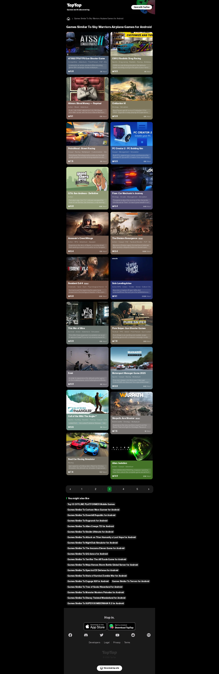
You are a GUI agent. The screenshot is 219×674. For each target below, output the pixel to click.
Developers (94, 642)
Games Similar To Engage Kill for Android (88, 581)
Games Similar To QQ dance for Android (88, 554)
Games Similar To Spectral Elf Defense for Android (93, 570)
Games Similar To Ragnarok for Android (87, 520)
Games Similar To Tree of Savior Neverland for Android (95, 587)
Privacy (116, 642)
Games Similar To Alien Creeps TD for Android (91, 526)
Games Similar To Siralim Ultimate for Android (90, 532)
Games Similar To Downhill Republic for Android (91, 515)
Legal (106, 642)
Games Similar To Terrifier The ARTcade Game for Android (97, 559)
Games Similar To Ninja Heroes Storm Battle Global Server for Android (103, 565)
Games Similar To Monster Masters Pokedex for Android (96, 592)
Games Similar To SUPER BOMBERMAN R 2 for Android (96, 603)
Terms (127, 642)
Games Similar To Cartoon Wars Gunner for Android (93, 510)
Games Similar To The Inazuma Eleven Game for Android (96, 548)
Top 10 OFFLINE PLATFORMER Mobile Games (91, 504)
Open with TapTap (141, 7)
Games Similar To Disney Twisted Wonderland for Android (96, 598)
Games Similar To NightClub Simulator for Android (93, 543)
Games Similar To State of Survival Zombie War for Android (97, 576)
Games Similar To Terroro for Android (130, 581)
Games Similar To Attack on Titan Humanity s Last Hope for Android (102, 537)
